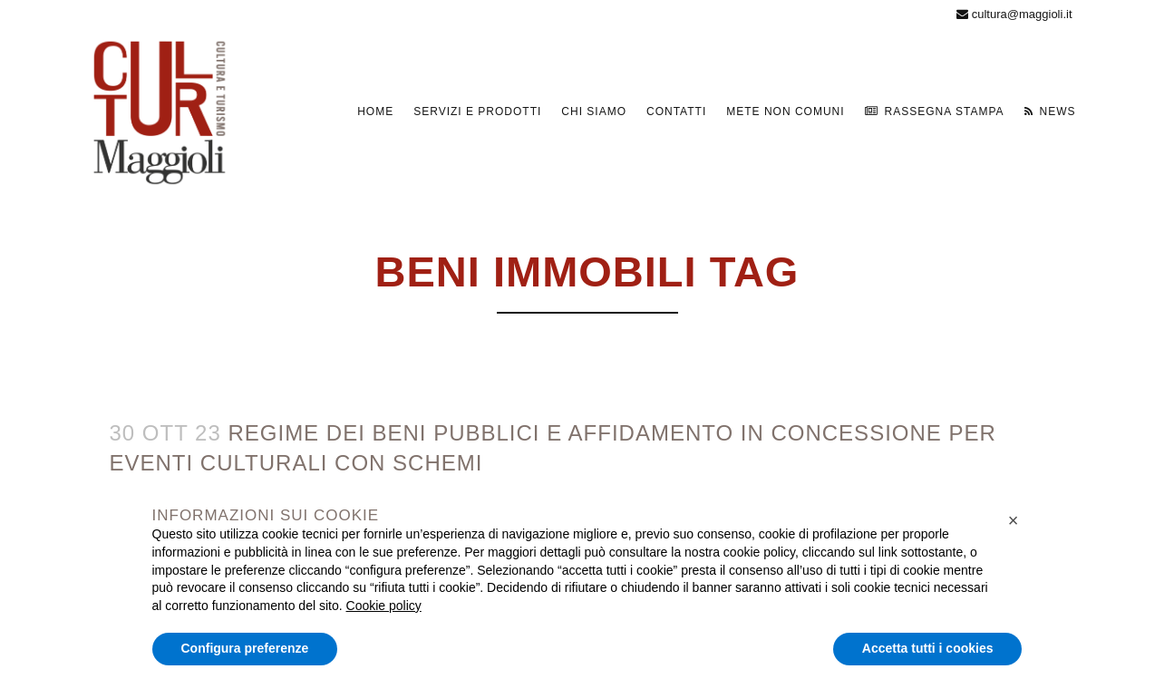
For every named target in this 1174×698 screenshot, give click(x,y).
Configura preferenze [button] (245, 648)
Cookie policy (384, 605)
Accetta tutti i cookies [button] (928, 648)
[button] (1013, 520)
